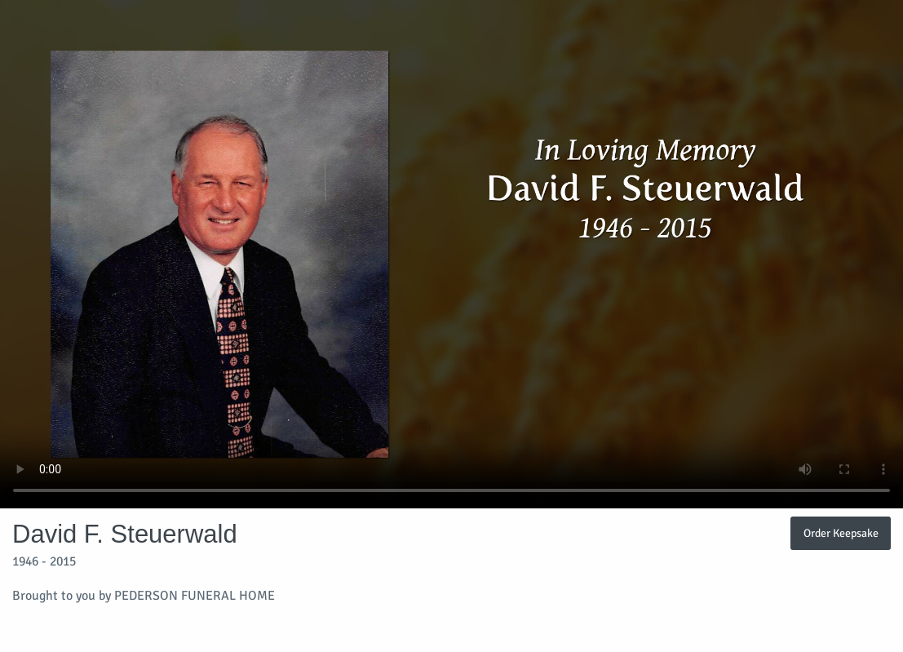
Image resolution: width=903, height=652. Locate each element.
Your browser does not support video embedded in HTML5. (451, 254)
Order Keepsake (841, 533)
